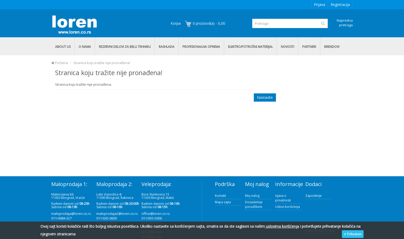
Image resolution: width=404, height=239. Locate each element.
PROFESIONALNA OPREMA (201, 47)
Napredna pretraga (345, 22)
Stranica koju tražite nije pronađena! (101, 62)
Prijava (319, 4)
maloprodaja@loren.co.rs (71, 213)
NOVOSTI (287, 47)
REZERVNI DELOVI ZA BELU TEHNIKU (125, 47)
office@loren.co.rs (155, 213)
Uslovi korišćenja (287, 207)
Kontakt (220, 195)
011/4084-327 (61, 218)
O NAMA (85, 47)
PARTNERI (309, 47)
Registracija (340, 4)
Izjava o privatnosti (283, 197)
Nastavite (265, 97)
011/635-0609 (106, 218)
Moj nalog (252, 195)
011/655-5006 (151, 218)
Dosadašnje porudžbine (254, 204)
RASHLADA (166, 47)
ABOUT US (63, 47)
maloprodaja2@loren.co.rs (117, 213)
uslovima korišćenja (282, 226)
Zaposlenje (313, 195)
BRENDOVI (331, 47)
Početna (59, 62)
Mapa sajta (223, 202)
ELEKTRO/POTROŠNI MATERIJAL (250, 47)
